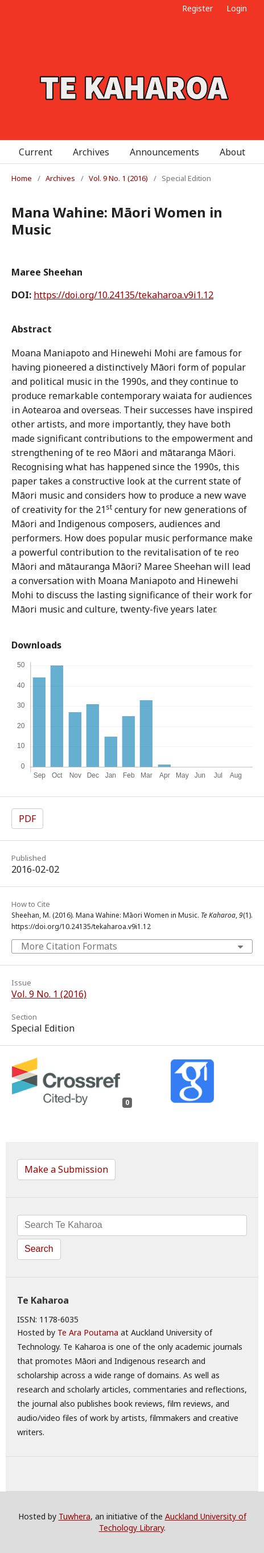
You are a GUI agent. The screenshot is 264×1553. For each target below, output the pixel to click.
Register (197, 8)
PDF (27, 818)
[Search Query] (132, 1225)
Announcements (164, 152)
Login (236, 8)
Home (21, 178)
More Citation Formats (69, 946)
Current (35, 152)
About (232, 152)
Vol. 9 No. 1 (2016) (118, 178)
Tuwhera (74, 1516)
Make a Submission (66, 1169)
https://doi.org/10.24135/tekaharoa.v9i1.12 (123, 295)
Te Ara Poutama (87, 1332)
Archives (91, 152)
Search (38, 1249)
